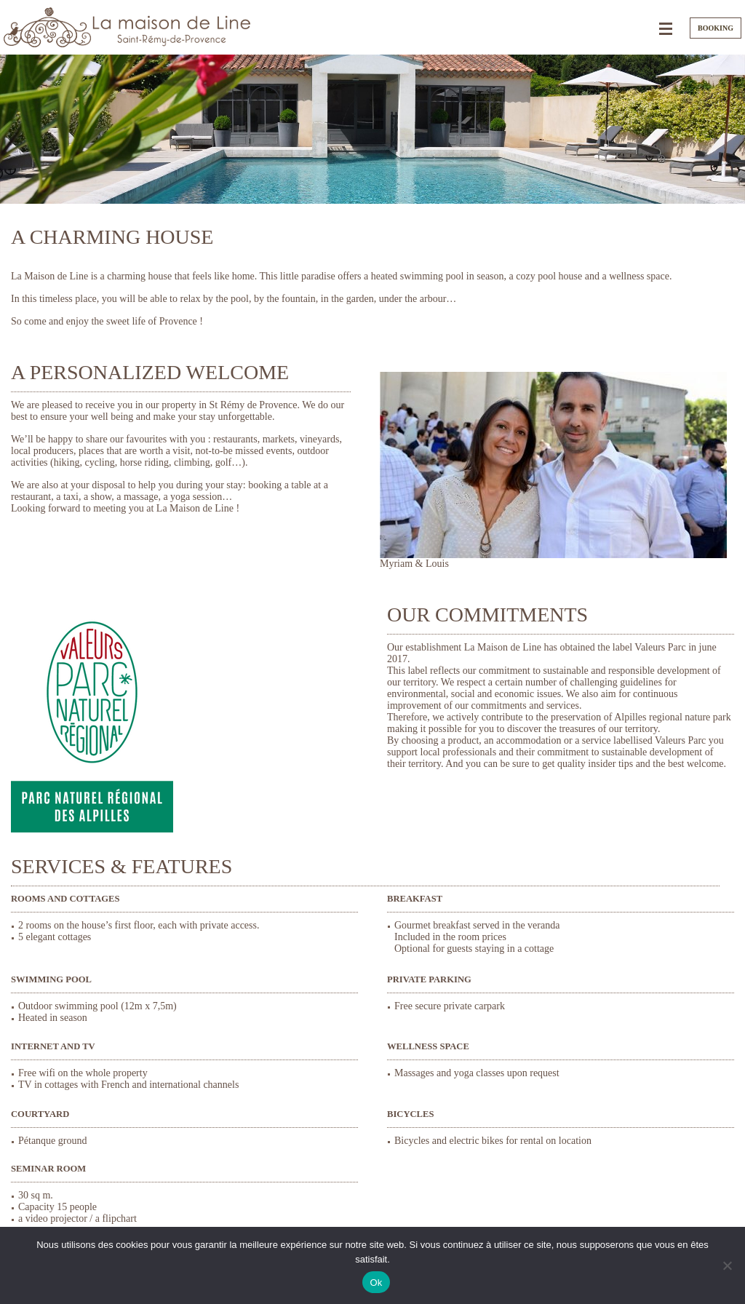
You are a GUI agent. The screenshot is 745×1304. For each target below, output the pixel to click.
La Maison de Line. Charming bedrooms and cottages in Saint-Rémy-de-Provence (127, 27)
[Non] (727, 1265)
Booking (715, 28)
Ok (376, 1282)
